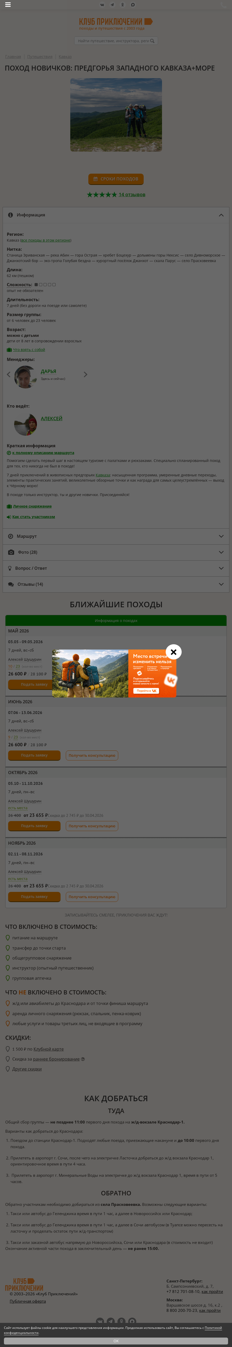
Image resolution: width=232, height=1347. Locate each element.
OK (116, 1340)
